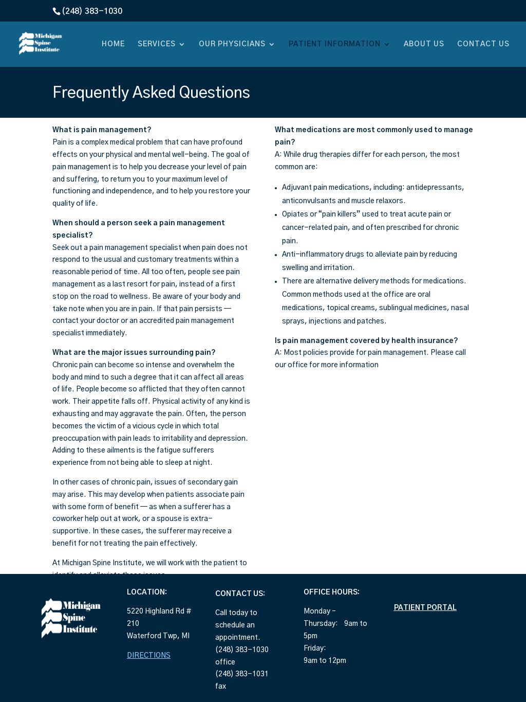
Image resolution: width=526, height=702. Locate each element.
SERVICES (157, 44)
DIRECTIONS (149, 655)
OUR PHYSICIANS (232, 44)
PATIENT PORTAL (425, 607)
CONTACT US (483, 44)
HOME (113, 44)
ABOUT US (424, 44)
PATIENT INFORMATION (335, 44)
